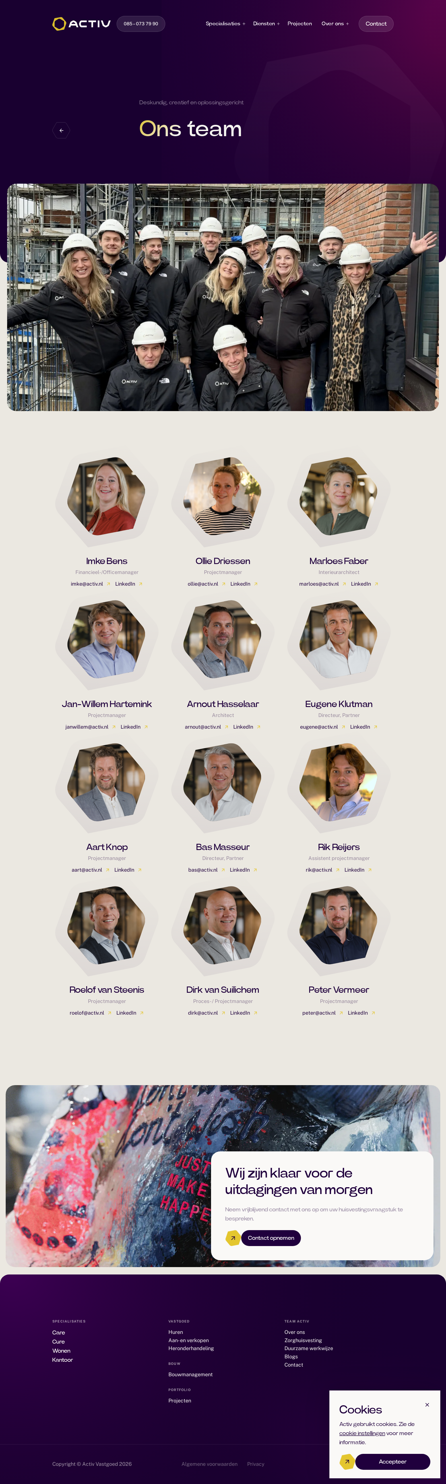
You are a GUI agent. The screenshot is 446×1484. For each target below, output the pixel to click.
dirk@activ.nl (207, 1013)
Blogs (291, 1356)
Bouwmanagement (190, 1374)
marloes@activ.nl (323, 584)
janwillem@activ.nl (91, 727)
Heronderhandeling (191, 1348)
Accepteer (393, 1462)
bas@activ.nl (207, 870)
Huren (175, 1332)
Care (58, 1333)
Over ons (333, 23)
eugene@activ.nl (323, 727)
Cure (58, 1342)
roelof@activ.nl (91, 1013)
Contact (376, 24)
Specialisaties (223, 23)
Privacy (256, 1464)
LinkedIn (129, 584)
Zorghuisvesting (303, 1340)
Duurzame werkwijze (308, 1348)
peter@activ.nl (323, 1013)
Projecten (300, 23)
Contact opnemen (271, 1238)
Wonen (61, 1351)
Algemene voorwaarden (209, 1464)
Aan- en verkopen (188, 1340)
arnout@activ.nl (207, 727)
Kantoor (62, 1360)
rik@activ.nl (323, 870)
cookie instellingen (362, 1433)
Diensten (264, 23)
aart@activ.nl (91, 870)
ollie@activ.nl (207, 584)
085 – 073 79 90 (141, 23)
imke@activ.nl (91, 584)
